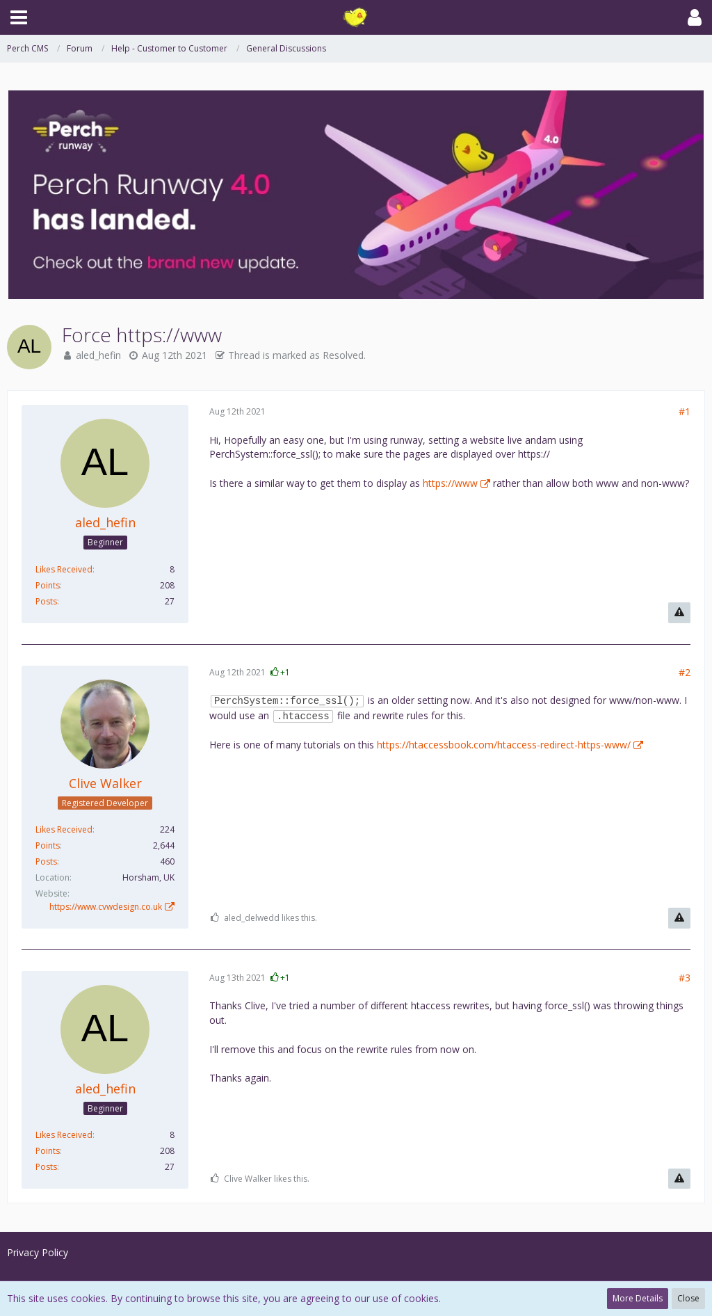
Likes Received (63, 569)
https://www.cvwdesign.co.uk (105, 907)
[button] (19, 17)
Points (47, 585)
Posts (46, 601)
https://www (450, 483)
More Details (638, 1298)
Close (688, 1298)
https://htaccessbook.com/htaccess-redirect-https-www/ (504, 744)
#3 (684, 977)
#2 (684, 672)
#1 (684, 411)
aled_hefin (98, 355)
